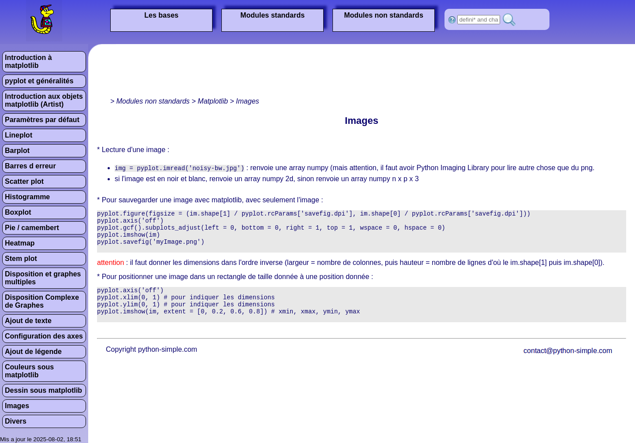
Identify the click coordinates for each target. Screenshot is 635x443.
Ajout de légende (33, 351)
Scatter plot (24, 181)
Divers (15, 421)
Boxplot (18, 212)
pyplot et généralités (39, 81)
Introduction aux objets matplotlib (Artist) (44, 100)
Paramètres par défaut (42, 119)
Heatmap (20, 243)
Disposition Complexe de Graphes (42, 301)
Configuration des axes (44, 336)
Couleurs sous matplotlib (29, 371)
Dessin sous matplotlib (43, 390)
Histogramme (27, 197)
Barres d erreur (30, 166)
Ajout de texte (28, 320)
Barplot (17, 150)
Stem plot (21, 258)
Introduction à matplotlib (28, 61)
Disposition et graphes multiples (43, 278)
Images (17, 405)
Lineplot (18, 135)
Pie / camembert (32, 227)
